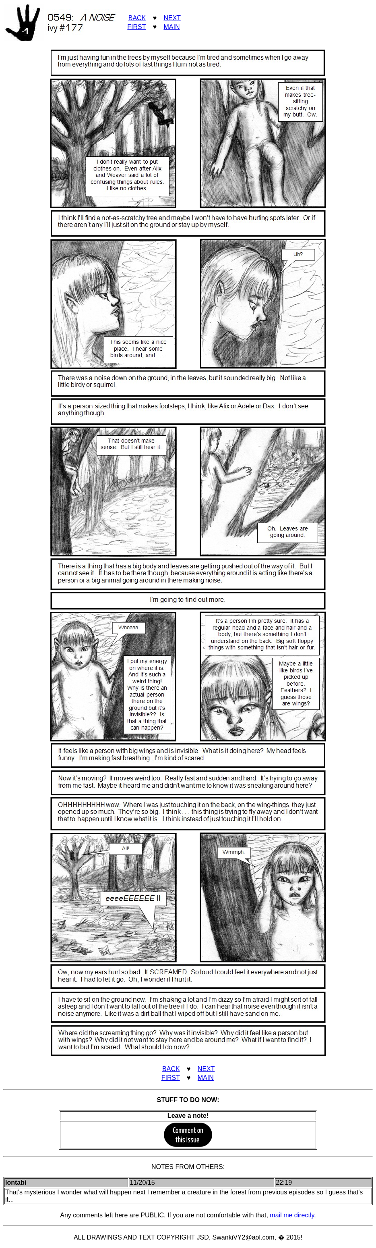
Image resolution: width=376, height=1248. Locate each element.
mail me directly (292, 1215)
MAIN (171, 26)
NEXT (171, 18)
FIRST (136, 26)
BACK (137, 18)
